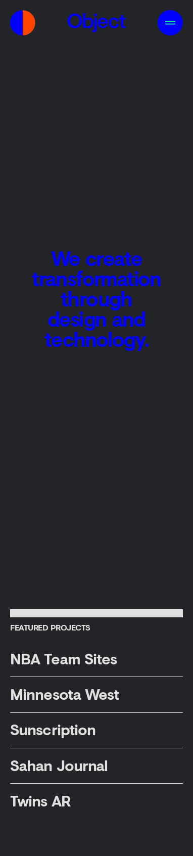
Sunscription (52, 729)
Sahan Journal (59, 765)
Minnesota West (64, 694)
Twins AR (40, 801)
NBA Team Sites (63, 658)
